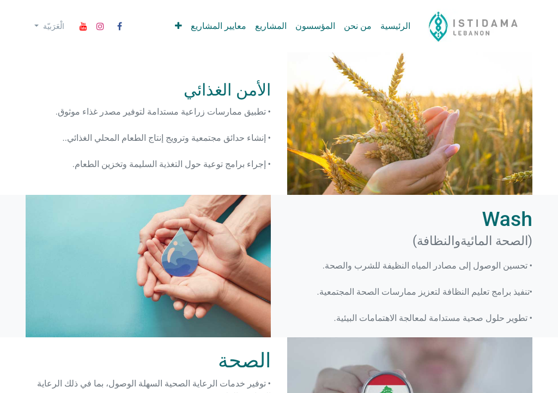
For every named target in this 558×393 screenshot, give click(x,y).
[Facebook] (120, 26)
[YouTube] (83, 26)
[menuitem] (395, 26)
